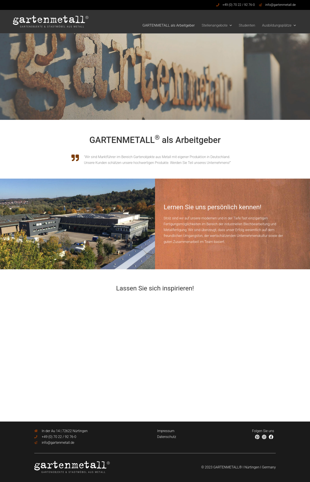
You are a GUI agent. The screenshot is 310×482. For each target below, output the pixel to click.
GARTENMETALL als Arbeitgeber (168, 25)
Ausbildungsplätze (279, 25)
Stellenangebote (217, 25)
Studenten (247, 25)
